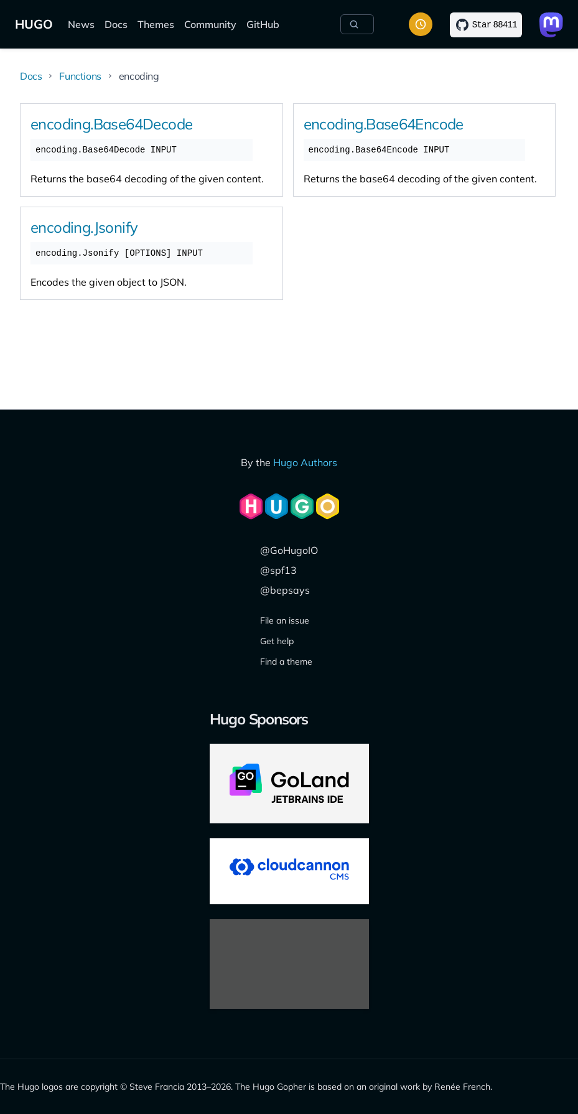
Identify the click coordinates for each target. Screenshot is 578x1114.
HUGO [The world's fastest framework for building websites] (34, 24)
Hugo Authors (305, 462)
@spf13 (278, 570)
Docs (116, 24)
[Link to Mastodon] (551, 24)
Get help (277, 641)
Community (210, 24)
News (81, 24)
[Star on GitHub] (486, 24)
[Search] (357, 24)
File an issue (284, 620)
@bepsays (285, 590)
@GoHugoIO (289, 550)
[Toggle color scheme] (420, 24)
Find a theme (286, 661)
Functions (80, 76)
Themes (156, 24)
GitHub (262, 24)
